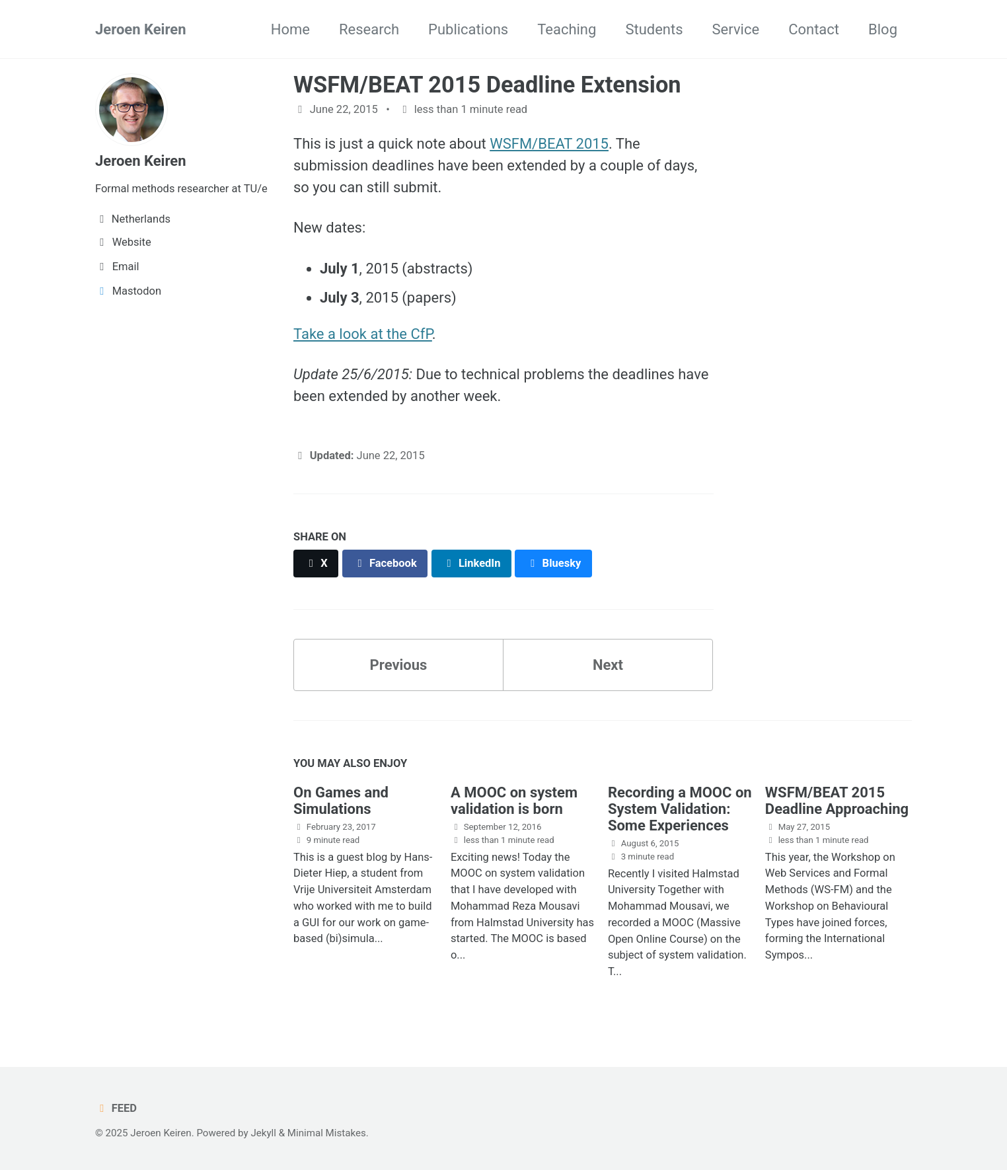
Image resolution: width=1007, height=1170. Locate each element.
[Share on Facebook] (385, 563)
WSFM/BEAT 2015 (549, 143)
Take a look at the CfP (362, 334)
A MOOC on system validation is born (514, 800)
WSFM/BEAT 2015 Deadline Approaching (837, 800)
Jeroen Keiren (140, 29)
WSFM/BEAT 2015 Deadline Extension (487, 84)
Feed (116, 1108)
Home (290, 29)
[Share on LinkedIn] (471, 563)
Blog (882, 29)
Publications (468, 29)
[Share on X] (315, 563)
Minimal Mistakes (326, 1133)
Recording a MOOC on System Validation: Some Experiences (680, 809)
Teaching (566, 29)
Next (608, 665)
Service (736, 29)
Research (369, 29)
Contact (813, 29)
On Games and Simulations (341, 800)
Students (654, 29)
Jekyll (263, 1133)
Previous (399, 665)
